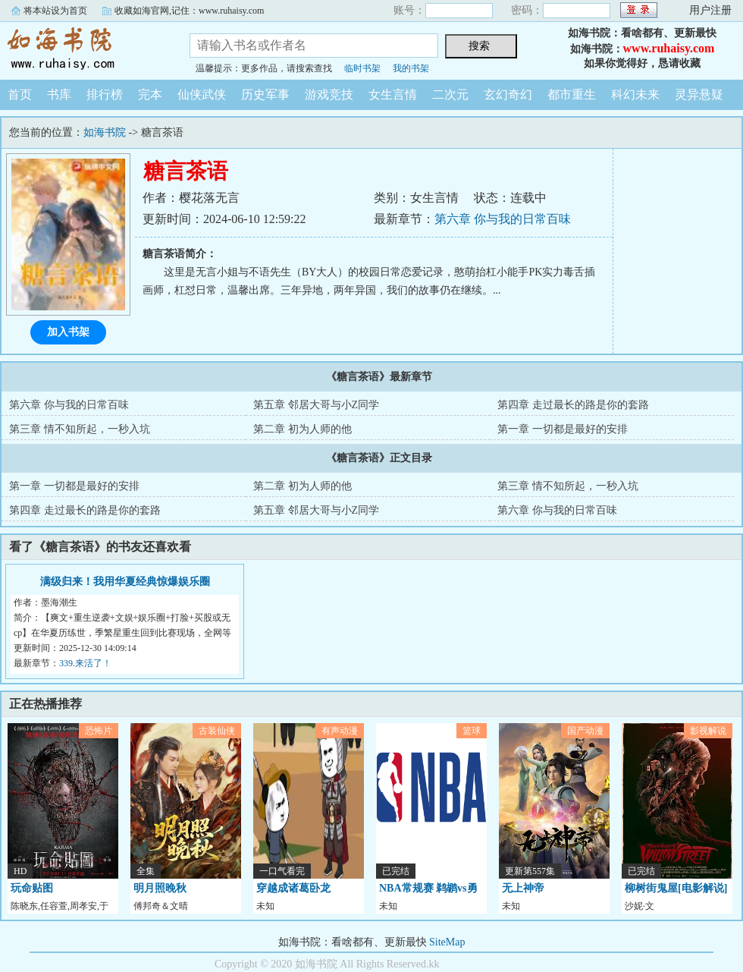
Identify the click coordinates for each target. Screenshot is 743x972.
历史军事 (265, 94)
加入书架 (68, 332)
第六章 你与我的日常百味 (502, 218)
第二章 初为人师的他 (302, 429)
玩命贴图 (32, 888)
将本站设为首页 (55, 10)
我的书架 (411, 68)
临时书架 (362, 68)
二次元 (450, 94)
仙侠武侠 (201, 94)
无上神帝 (523, 888)
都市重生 (571, 94)
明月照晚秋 (160, 888)
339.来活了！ (85, 663)
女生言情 (392, 94)
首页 (20, 94)
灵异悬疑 (699, 94)
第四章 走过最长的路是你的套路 (573, 405)
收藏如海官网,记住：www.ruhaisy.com (189, 10)
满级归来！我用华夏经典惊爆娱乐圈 (125, 581)
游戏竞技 (329, 94)
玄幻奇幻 (508, 94)
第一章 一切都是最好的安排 (562, 429)
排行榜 (104, 94)
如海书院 (83, 48)
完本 (150, 94)
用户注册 (710, 10)
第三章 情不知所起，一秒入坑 (79, 429)
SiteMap (447, 942)
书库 (59, 94)
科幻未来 (635, 94)
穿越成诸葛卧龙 (293, 888)
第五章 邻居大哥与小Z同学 (316, 405)
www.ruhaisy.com (669, 48)
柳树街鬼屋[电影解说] (676, 888)
